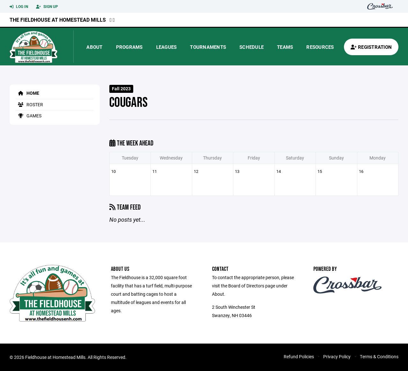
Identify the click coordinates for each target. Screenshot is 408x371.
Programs (129, 47)
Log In (19, 7)
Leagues (166, 47)
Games (28, 116)
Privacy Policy (337, 356)
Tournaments (208, 47)
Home (27, 93)
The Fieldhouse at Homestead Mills (58, 19)
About (94, 47)
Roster (29, 104)
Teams (285, 47)
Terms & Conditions (379, 356)
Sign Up (47, 7)
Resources (320, 47)
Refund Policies (299, 356)
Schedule (251, 47)
